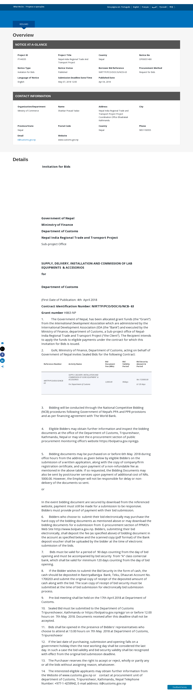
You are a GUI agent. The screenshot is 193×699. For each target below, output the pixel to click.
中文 (171, 7)
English (136, 7)
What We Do (18, 6)
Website (62, 135)
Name (61, 106)
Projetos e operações (35, 6)
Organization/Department (32, 106)
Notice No (144, 55)
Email (20, 135)
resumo (24, 24)
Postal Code (64, 126)
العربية (154, 7)
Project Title (64, 55)
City (141, 106)
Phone (142, 126)
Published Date (107, 77)
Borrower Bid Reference (111, 68)
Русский (163, 7)
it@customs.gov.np (27, 139)
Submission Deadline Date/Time (75, 77)
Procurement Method (150, 68)
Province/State (25, 126)
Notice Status (65, 68)
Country (103, 55)
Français (145, 7)
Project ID (23, 55)
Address (103, 106)
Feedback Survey (180, 687)
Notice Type (24, 68)
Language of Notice (28, 77)
